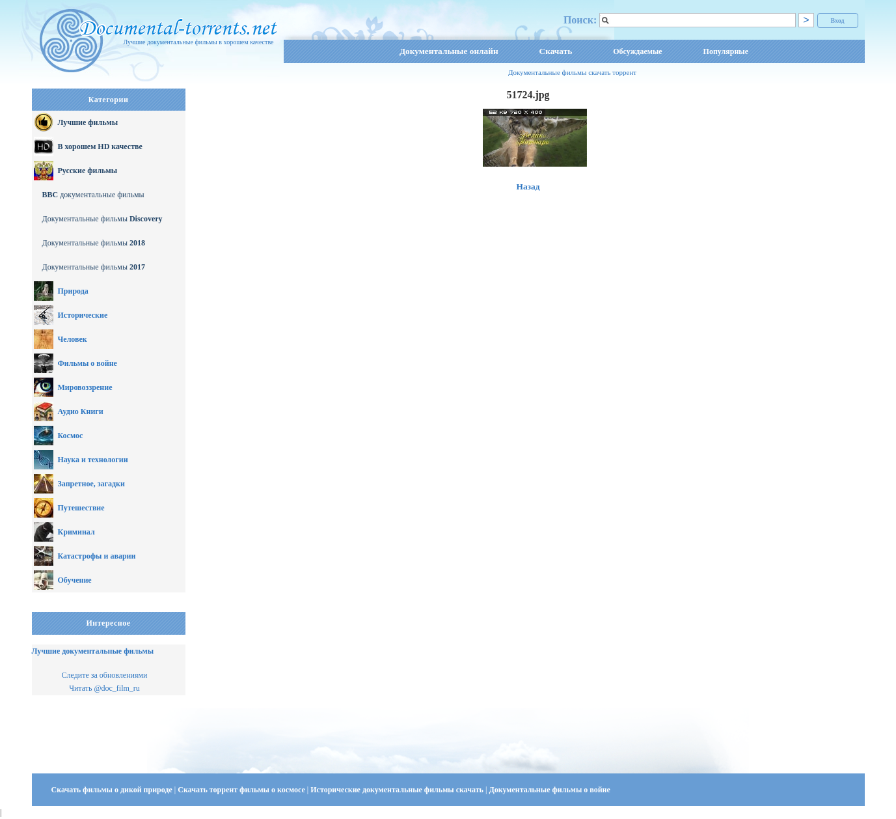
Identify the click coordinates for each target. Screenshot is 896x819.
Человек (72, 339)
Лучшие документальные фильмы (93, 651)
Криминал (76, 531)
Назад (528, 186)
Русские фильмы (88, 170)
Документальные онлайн (449, 51)
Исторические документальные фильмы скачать (397, 789)
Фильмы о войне (87, 363)
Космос (70, 435)
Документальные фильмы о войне (549, 789)
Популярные (725, 51)
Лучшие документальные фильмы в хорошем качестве (198, 42)
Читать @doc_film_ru (104, 688)
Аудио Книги (80, 411)
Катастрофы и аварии (97, 556)
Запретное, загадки (91, 483)
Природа (73, 291)
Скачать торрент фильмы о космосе (242, 789)
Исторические (83, 315)
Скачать (556, 51)
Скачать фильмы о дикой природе (112, 789)
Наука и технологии (93, 459)
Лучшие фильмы (88, 122)
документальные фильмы (93, 194)
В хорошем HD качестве (100, 146)
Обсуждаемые (637, 51)
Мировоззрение (85, 387)
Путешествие (81, 507)
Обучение (75, 580)
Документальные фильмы (102, 218)
